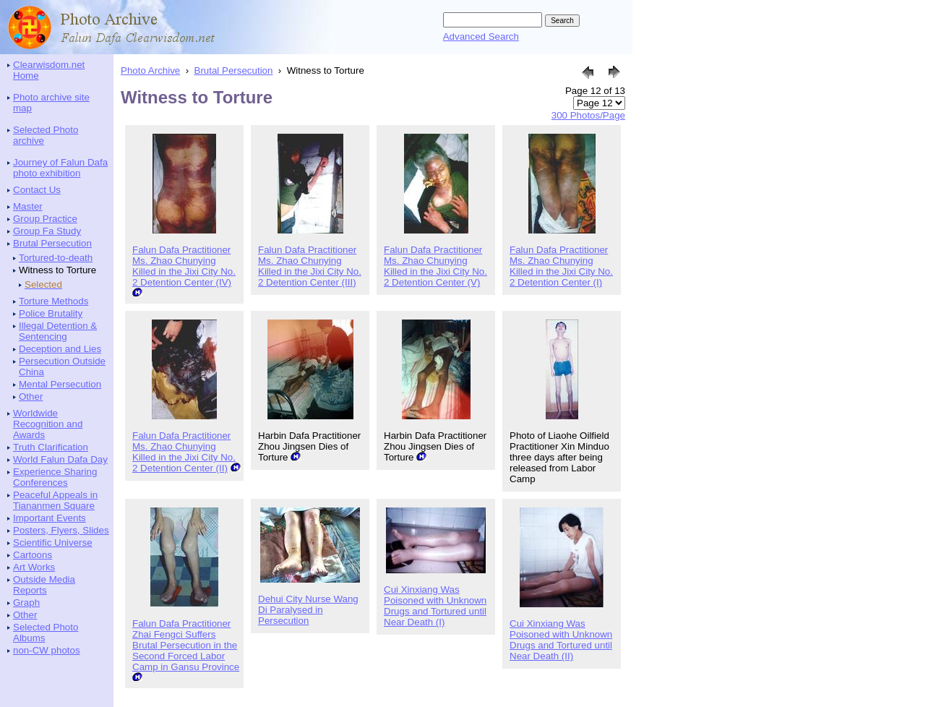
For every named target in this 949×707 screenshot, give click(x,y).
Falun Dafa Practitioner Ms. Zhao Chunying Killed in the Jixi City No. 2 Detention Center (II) (184, 452)
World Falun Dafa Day (60, 459)
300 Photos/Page (588, 115)
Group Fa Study (47, 231)
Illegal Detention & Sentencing (58, 331)
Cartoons (32, 554)
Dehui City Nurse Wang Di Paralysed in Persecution (308, 610)
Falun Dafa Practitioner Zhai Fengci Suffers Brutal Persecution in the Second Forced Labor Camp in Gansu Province (185, 645)
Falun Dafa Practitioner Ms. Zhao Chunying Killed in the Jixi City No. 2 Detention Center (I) (561, 266)
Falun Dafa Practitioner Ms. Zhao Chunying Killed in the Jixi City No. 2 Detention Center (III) (309, 266)
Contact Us (37, 189)
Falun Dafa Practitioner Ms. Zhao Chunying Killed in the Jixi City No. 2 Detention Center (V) (435, 266)
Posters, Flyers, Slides (61, 530)
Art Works (34, 567)
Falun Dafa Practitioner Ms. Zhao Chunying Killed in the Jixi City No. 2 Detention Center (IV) (184, 266)
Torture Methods (53, 301)
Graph (26, 602)
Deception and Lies (60, 348)
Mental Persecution (60, 384)
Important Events (49, 518)
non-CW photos (46, 650)
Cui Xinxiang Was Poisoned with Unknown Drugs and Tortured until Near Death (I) (435, 605)
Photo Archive (150, 70)
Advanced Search (481, 36)
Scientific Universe (53, 542)
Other (31, 396)
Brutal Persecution (52, 243)
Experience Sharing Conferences (55, 477)
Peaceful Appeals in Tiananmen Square (55, 500)
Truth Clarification (50, 447)
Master (28, 206)
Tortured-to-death (56, 257)
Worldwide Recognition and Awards (47, 424)
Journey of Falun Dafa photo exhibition (60, 168)
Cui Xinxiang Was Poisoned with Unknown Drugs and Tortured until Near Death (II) (561, 639)
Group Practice (45, 218)
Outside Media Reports (44, 585)
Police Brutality (50, 313)
